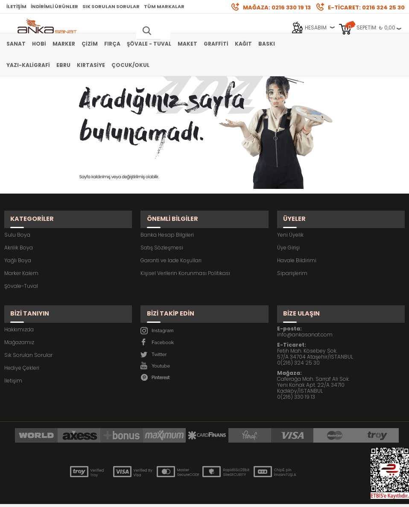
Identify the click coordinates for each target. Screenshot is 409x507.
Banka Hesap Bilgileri (167, 226)
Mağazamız (19, 326)
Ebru (63, 65)
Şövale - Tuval (149, 43)
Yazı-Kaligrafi (28, 65)
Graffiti (216, 43)
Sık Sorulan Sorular (111, 6)
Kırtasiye (91, 65)
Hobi (39, 43)
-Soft (157, 496)
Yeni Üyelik (290, 226)
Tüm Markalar (164, 6)
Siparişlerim (292, 265)
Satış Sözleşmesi (161, 239)
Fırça (112, 43)
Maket (187, 43)
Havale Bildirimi (296, 252)
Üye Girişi (288, 239)
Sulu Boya (17, 226)
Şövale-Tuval (21, 277)
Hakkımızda (19, 313)
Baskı (266, 43)
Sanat (16, 43)
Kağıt (243, 43)
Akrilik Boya (18, 239)
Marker (64, 43)
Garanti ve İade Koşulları (171, 252)
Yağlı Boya (17, 252)
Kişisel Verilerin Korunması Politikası (185, 265)
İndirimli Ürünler (54, 6)
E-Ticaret (179, 496)
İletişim (16, 6)
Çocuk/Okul (130, 65)
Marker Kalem (21, 265)
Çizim (90, 43)
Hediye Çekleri (21, 351)
